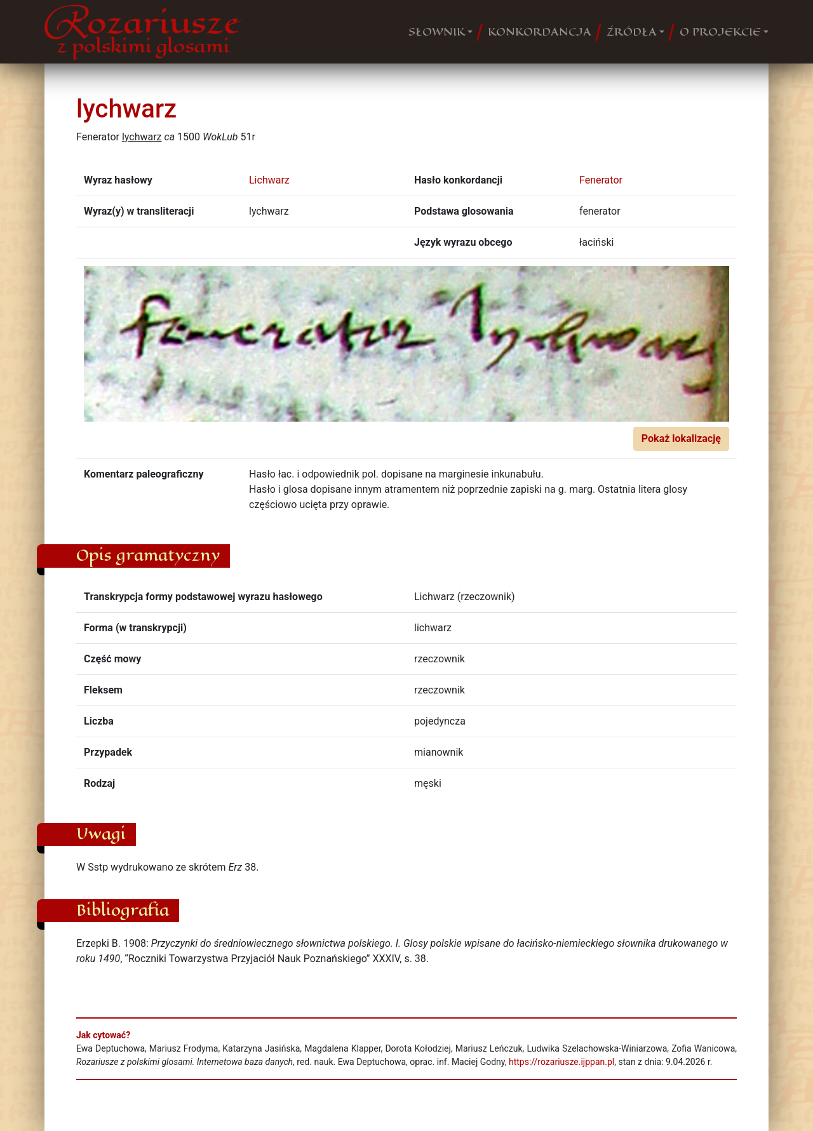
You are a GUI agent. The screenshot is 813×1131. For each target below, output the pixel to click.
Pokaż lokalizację (681, 438)
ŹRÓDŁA (632, 31)
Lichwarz (269, 180)
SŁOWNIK (436, 31)
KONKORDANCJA (539, 31)
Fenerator (600, 180)
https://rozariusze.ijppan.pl (561, 1062)
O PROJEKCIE (720, 31)
